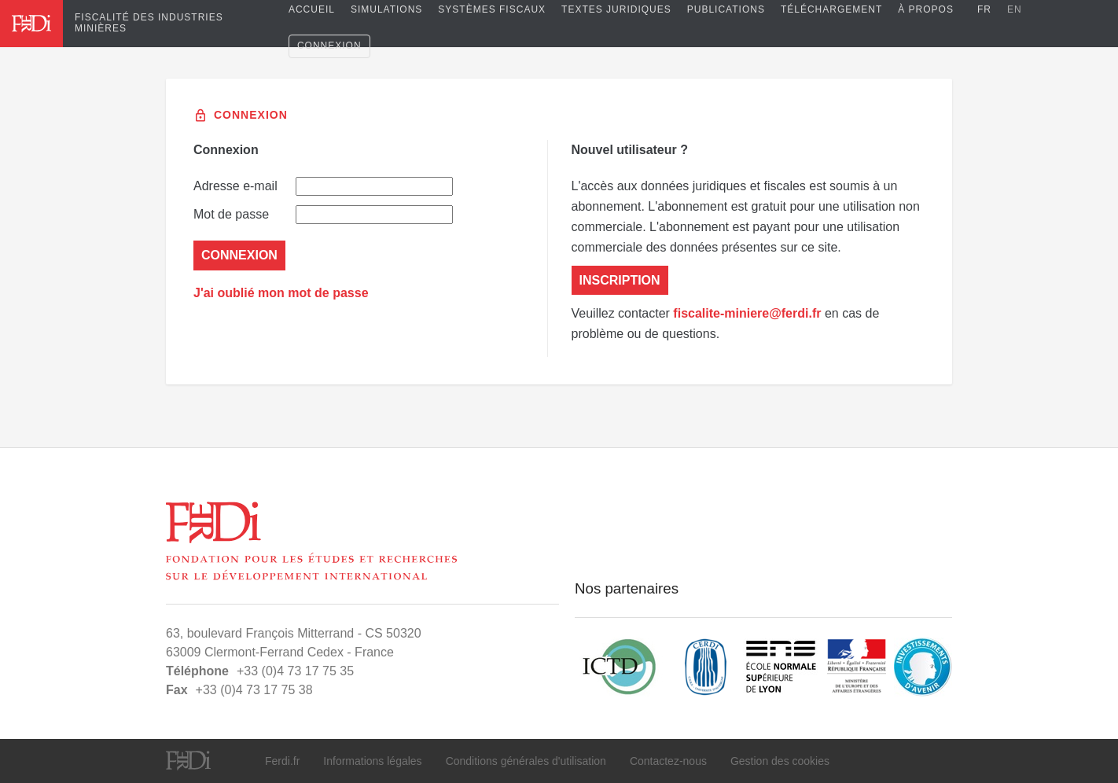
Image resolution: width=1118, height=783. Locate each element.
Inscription (619, 280)
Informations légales (372, 761)
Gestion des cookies (779, 761)
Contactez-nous (668, 761)
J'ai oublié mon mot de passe (281, 293)
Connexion (329, 45)
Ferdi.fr (282, 761)
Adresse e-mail (323, 186)
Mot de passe (323, 214)
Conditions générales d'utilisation (526, 761)
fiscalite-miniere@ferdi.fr (747, 313)
